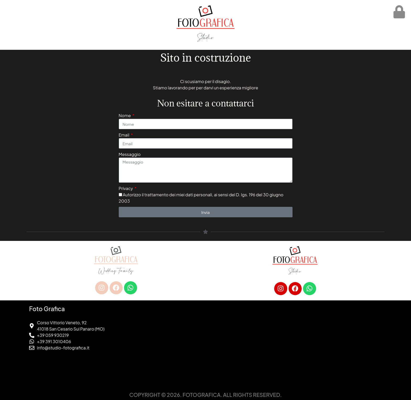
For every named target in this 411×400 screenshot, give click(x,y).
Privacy (126, 188)
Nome (125, 115)
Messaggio (130, 154)
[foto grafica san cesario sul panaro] (295, 345)
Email (124, 135)
